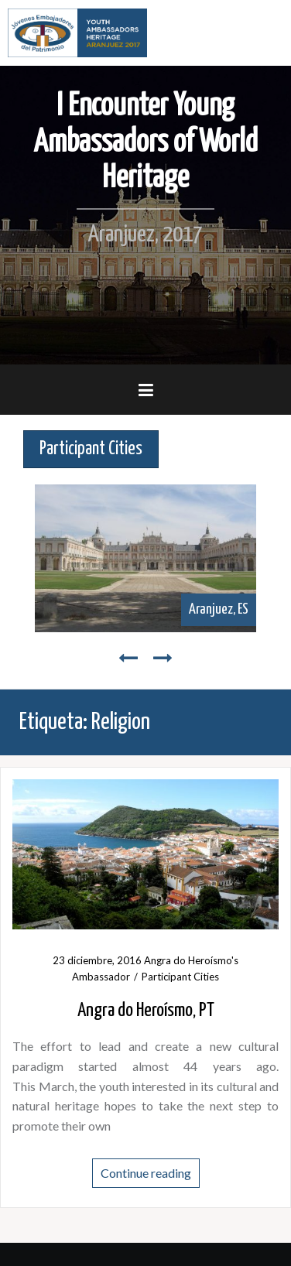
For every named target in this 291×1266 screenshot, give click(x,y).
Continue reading (146, 1172)
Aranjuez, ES (218, 609)
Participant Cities (180, 976)
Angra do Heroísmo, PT (145, 1010)
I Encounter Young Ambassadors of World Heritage (145, 142)
